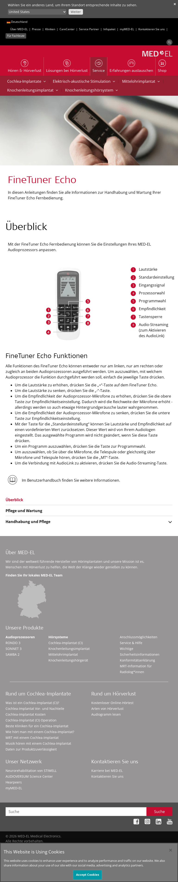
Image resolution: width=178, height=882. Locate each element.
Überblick (14, 499)
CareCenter (67, 29)
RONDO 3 (13, 643)
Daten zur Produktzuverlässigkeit (31, 749)
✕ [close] (174, 4)
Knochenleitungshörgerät (68, 660)
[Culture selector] (37, 12)
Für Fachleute (16, 36)
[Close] (170, 852)
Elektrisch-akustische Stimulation (84, 81)
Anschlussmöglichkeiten (138, 637)
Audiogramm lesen (106, 714)
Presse (36, 29)
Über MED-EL (19, 29)
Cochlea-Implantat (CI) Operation (31, 720)
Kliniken (50, 29)
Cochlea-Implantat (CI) (65, 643)
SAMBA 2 (12, 654)
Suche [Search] (159, 811)
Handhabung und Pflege (28, 521)
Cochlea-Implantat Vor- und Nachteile (35, 708)
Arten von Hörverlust (107, 708)
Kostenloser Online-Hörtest (112, 703)
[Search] (169, 42)
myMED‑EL (127, 29)
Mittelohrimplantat (141, 81)
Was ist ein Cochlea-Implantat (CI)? (32, 703)
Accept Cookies (87, 877)
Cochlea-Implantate (26, 81)
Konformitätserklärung (137, 660)
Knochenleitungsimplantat (32, 90)
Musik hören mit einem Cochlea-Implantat (38, 743)
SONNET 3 (14, 648)
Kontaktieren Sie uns (151, 29)
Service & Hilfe (131, 643)
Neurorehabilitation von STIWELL (31, 770)
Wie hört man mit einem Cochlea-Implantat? (40, 732)
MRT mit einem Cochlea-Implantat (32, 737)
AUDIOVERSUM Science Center (29, 776)
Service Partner (89, 29)
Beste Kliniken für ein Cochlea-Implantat (37, 726)
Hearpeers (14, 782)
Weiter (76, 12)
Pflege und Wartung (24, 510)
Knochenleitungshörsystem (91, 90)
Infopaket (109, 29)
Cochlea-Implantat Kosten (26, 714)
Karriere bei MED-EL (107, 770)
